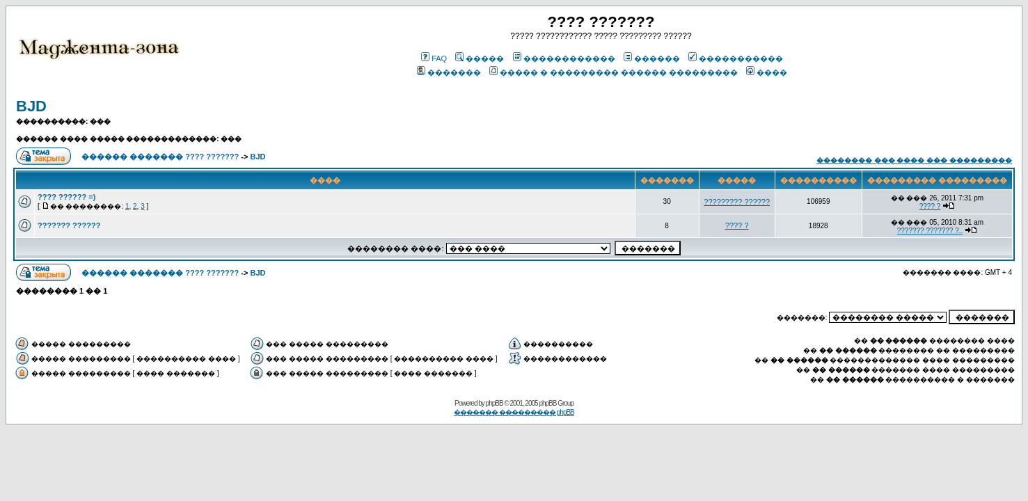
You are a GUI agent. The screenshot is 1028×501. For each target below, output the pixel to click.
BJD (31, 106)
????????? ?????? (737, 202)
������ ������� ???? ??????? (160, 156)
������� (449, 72)
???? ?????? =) (66, 197)
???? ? (930, 206)
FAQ (434, 58)
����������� (735, 58)
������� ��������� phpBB (514, 412)
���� (766, 72)
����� (479, 58)
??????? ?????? (69, 225)
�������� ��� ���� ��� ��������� (914, 160)
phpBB (494, 403)
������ (652, 58)
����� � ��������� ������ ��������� (613, 72)
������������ (564, 58)
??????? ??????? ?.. (930, 230)
